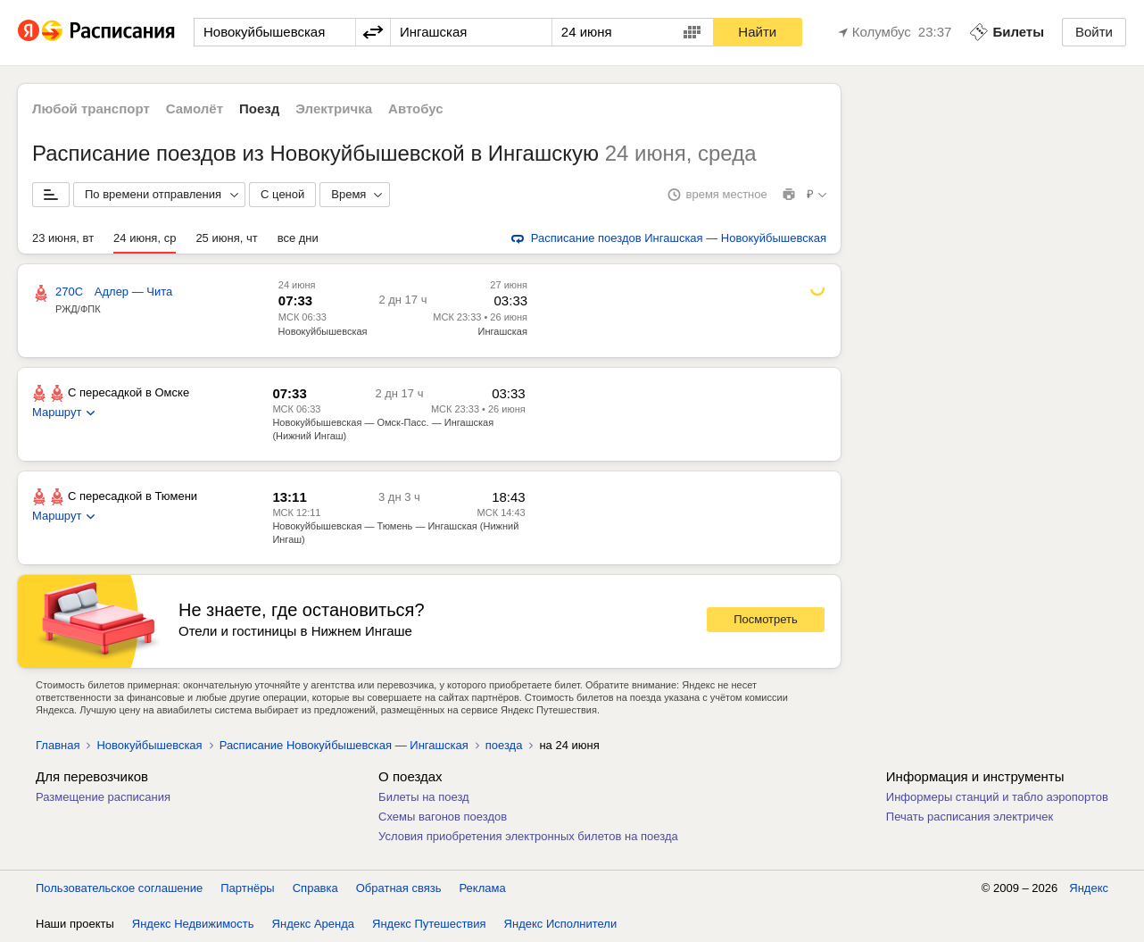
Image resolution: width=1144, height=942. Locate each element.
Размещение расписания (103, 797)
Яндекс (1088, 888)
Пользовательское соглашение (119, 888)
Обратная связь (399, 888)
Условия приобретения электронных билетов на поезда (528, 836)
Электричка (333, 108)
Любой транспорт (91, 108)
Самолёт (194, 108)
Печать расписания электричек (969, 816)
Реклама (483, 888)
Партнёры (247, 888)
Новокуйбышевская (323, 331)
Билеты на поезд (423, 797)
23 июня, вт (63, 238)
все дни (298, 238)
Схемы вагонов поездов (442, 816)
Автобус (416, 108)
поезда (504, 745)
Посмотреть (766, 619)
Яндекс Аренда (313, 923)
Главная (57, 745)
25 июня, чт (226, 238)
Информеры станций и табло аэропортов (997, 797)
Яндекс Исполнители (561, 923)
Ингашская (502, 331)
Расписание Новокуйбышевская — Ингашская (344, 745)
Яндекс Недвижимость (193, 923)
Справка (315, 888)
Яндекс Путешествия (429, 923)
